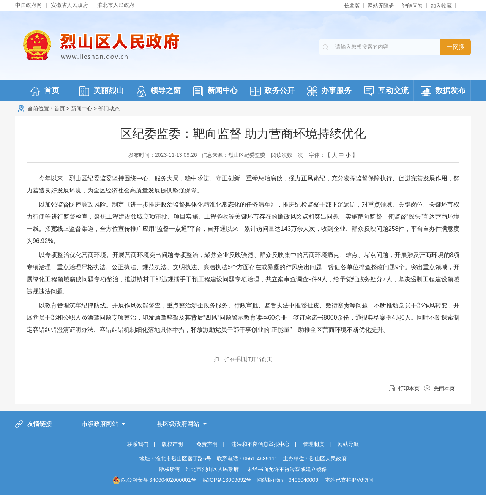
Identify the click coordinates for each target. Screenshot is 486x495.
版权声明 (172, 444)
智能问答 (412, 6)
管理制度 (313, 444)
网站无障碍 (381, 6)
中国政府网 (28, 5)
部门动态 (109, 109)
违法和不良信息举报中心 (260, 444)
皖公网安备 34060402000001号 (154, 480)
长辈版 (352, 6)
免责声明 (207, 444)
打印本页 (409, 388)
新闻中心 (81, 109)
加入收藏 (441, 6)
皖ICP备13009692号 (227, 480)
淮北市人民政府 (115, 5)
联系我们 (137, 444)
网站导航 (348, 444)
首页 (59, 109)
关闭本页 (444, 388)
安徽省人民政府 (69, 5)
